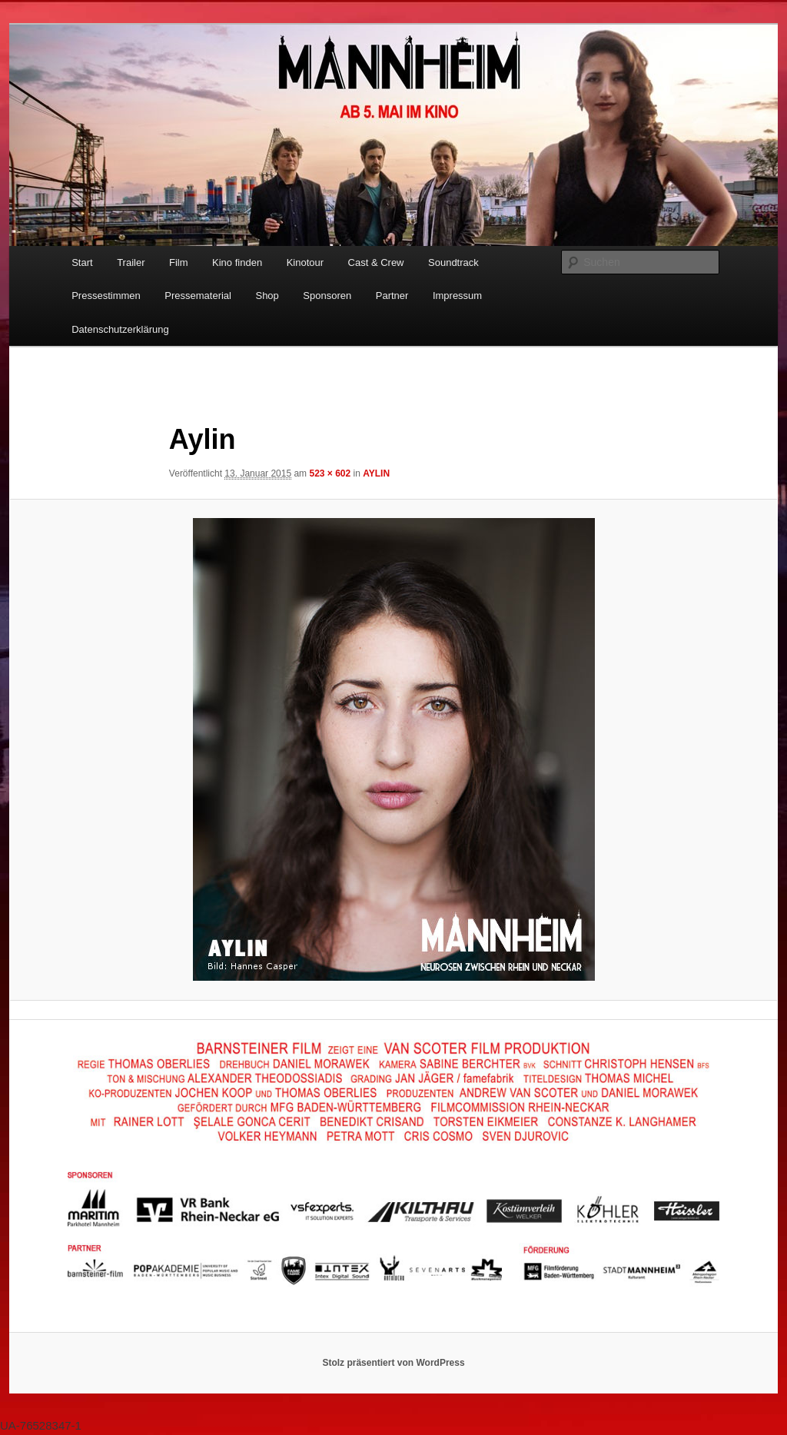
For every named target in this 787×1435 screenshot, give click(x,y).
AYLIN (376, 473)
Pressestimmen (106, 295)
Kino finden (237, 262)
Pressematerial (197, 295)
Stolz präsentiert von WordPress (393, 1362)
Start (81, 262)
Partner (392, 295)
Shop (266, 295)
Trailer (130, 262)
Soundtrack (453, 262)
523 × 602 (329, 473)
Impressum (457, 295)
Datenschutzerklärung (119, 329)
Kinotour (305, 262)
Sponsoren (327, 295)
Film (178, 262)
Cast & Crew (376, 262)
